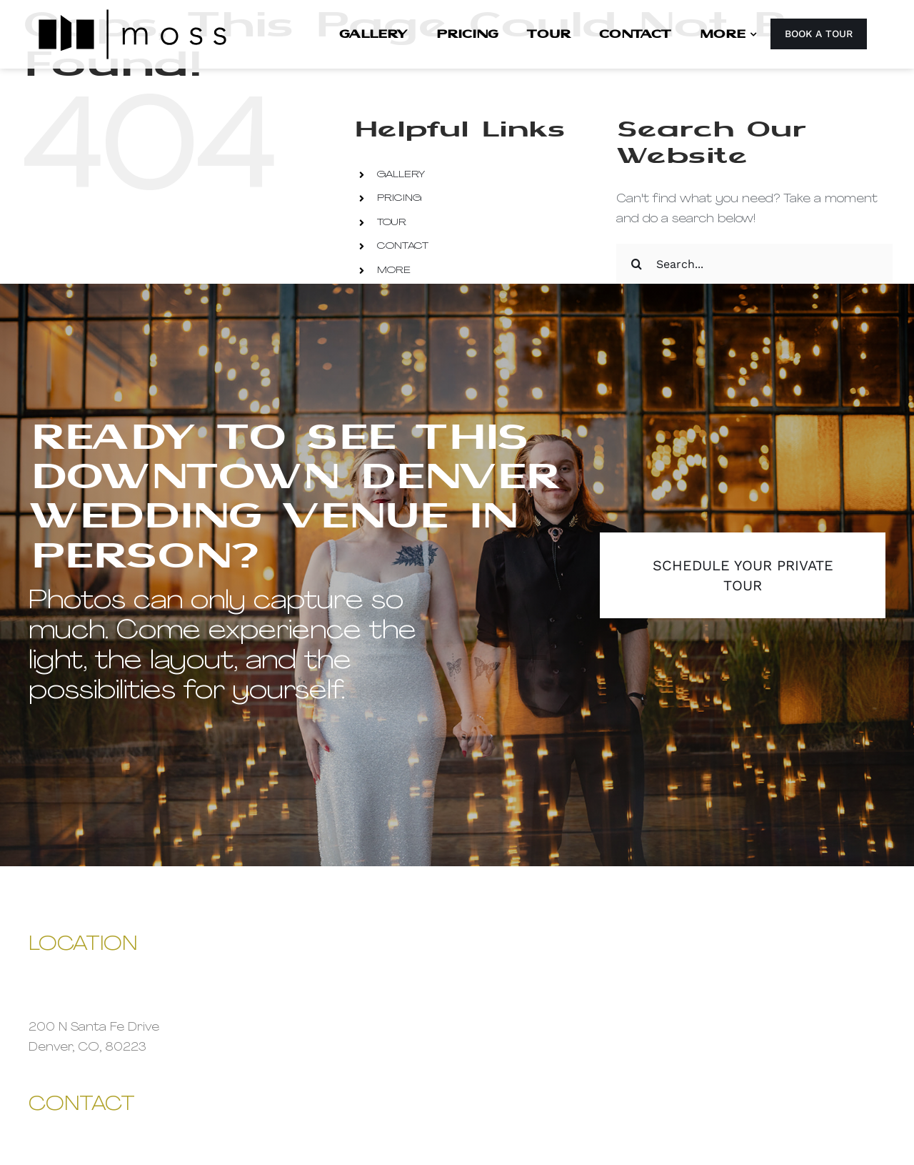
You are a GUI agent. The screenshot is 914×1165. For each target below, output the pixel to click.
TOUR (391, 222)
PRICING (399, 198)
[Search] (636, 264)
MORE (394, 270)
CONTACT (402, 246)
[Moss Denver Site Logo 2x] (132, 13)
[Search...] (754, 264)
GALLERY (401, 174)
